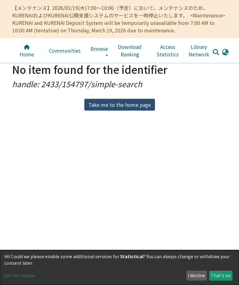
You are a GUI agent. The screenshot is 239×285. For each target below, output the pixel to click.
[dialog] (119, 267)
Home (27, 51)
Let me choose (19, 275)
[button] (225, 51)
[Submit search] (216, 52)
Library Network (199, 50)
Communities (65, 50)
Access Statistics (168, 50)
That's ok (221, 275)
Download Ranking (130, 50)
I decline (196, 275)
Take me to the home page (119, 104)
